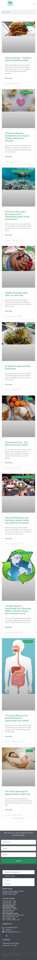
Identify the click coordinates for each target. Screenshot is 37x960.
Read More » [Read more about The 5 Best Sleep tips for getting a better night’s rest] (9, 810)
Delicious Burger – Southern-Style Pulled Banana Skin (18, 59)
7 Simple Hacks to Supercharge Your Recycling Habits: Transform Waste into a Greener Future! (18, 610)
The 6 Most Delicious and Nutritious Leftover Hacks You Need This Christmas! (17, 520)
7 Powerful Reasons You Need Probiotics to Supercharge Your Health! (17, 718)
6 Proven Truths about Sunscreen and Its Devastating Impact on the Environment (17, 215)
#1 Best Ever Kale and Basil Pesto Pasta (17, 367)
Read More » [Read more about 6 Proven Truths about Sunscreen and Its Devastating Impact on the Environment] (9, 235)
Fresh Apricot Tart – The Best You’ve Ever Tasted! (16, 443)
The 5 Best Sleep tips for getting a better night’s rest (17, 792)
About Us (7, 880)
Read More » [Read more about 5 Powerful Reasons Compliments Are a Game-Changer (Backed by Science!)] (9, 156)
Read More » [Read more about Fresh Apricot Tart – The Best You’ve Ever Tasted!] (9, 463)
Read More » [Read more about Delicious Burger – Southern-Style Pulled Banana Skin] (9, 78)
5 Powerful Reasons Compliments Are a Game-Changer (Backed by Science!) (17, 137)
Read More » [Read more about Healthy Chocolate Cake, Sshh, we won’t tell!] (9, 311)
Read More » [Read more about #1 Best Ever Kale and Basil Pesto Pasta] (9, 384)
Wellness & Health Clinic (12, 872)
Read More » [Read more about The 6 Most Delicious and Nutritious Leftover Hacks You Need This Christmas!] (9, 538)
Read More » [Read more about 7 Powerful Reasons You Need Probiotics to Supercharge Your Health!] (9, 736)
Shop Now (7, 884)
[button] (34, 4)
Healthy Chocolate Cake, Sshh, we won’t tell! (16, 294)
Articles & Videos (9, 876)
